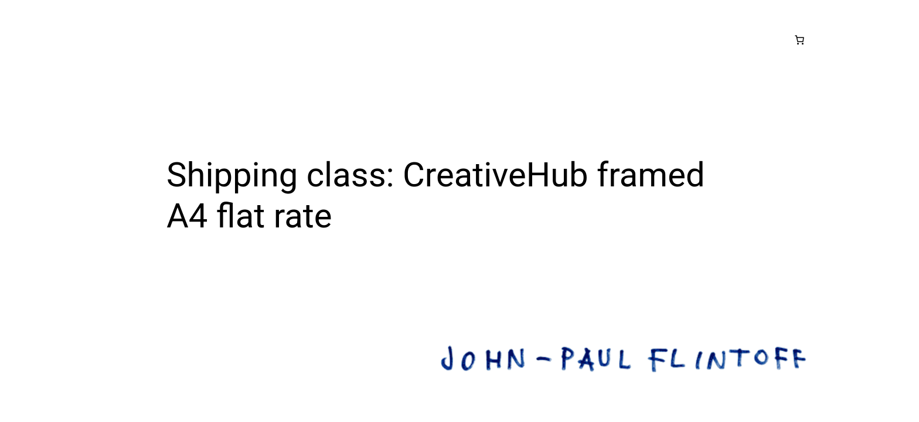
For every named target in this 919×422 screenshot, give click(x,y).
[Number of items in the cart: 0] (799, 40)
